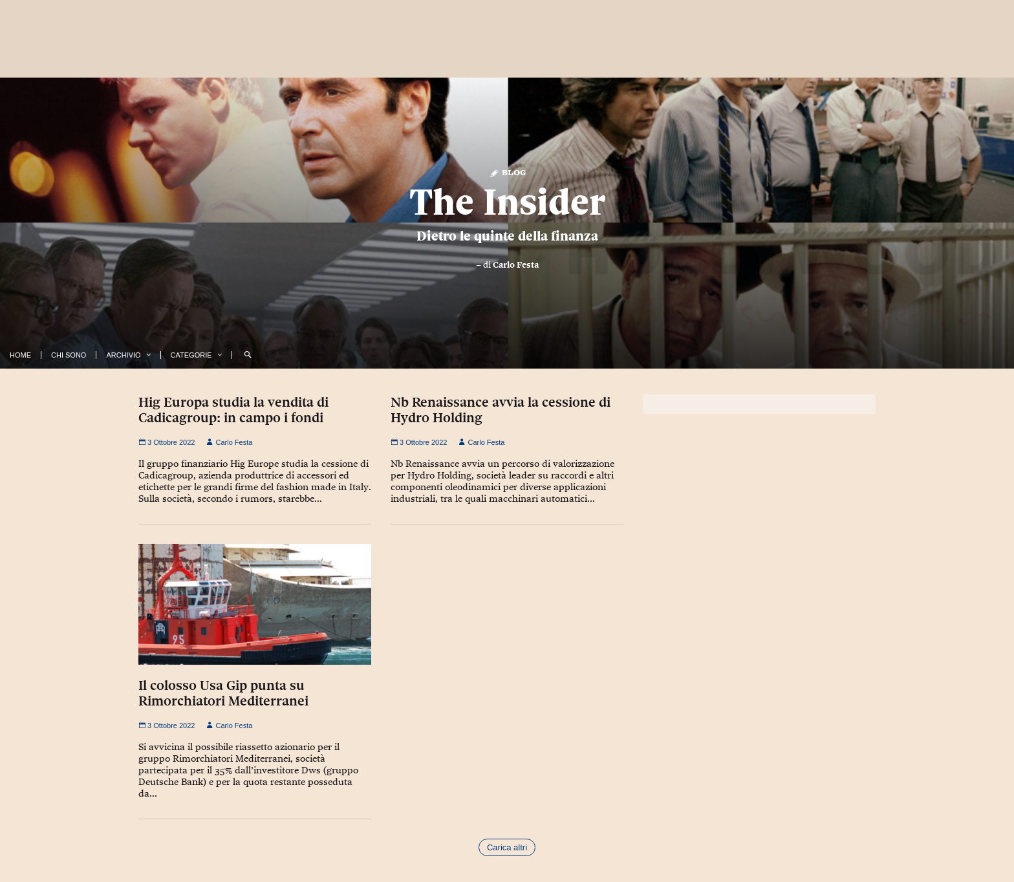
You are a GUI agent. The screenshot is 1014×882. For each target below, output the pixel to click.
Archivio (123, 355)
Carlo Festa (516, 264)
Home (20, 355)
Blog (507, 172)
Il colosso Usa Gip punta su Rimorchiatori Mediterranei (223, 693)
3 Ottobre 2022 (166, 442)
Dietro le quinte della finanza (507, 236)
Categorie (191, 355)
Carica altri (507, 847)
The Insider (507, 201)
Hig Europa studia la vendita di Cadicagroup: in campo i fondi (233, 410)
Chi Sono (68, 355)
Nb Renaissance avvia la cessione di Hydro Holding (500, 410)
